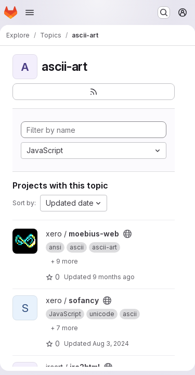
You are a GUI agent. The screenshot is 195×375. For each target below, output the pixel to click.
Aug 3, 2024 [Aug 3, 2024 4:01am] (111, 343)
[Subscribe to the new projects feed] (93, 91)
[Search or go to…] (164, 12)
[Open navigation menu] (29, 12)
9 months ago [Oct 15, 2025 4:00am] (114, 277)
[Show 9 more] (64, 261)
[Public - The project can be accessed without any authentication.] (127, 234)
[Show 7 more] (64, 327)
